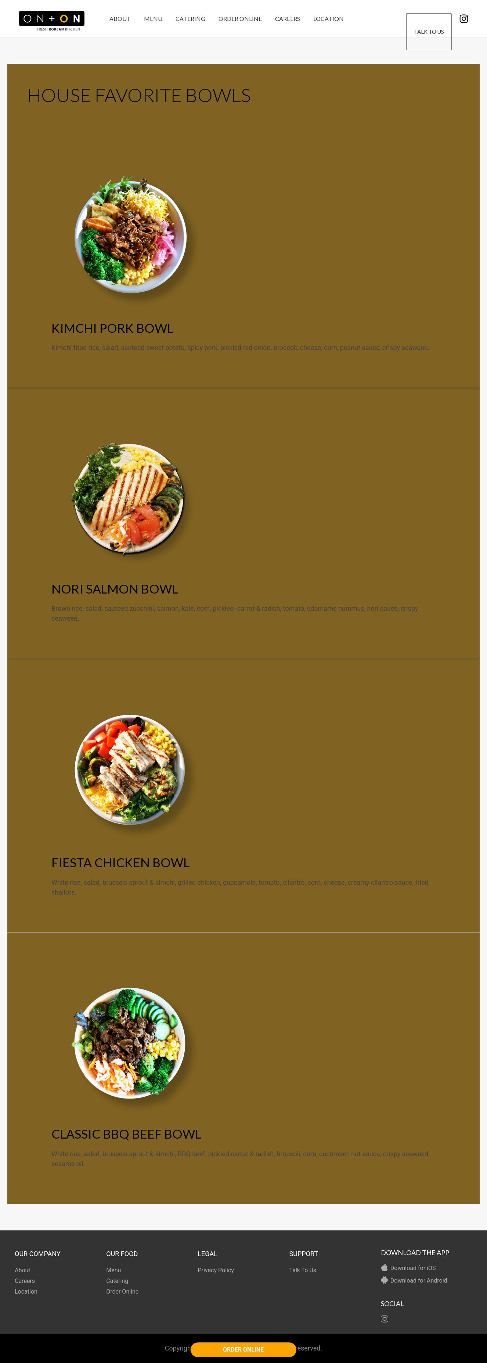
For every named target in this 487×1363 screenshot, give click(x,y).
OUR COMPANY (38, 1254)
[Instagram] (464, 19)
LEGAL (207, 1254)
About (119, 18)
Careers (280, 18)
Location (320, 18)
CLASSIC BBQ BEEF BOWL (126, 1133)
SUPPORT (303, 1254)
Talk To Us (429, 19)
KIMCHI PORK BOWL (112, 328)
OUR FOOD (122, 1254)
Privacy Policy (216, 1270)
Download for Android (418, 1280)
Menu (151, 18)
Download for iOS (413, 1268)
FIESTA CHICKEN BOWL (120, 862)
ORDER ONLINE (243, 1349)
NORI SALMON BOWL (114, 588)
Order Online (235, 18)
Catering (187, 18)
